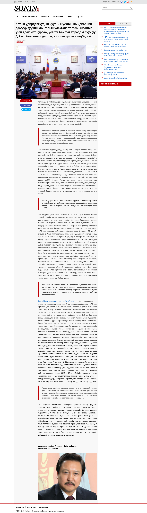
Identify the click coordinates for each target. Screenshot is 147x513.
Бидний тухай (31, 507)
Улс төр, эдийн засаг (29, 17)
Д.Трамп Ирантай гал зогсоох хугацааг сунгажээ (114, 73)
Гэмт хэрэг (45, 17)
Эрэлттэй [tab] (123, 23)
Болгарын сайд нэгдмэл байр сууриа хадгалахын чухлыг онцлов (116, 54)
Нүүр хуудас (20, 507)
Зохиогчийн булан (109, 84)
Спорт (70, 17)
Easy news (80, 17)
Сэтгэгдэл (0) (26, 100)
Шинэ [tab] (107, 23)
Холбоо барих (43, 507)
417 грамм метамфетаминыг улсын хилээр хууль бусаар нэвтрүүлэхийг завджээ (116, 39)
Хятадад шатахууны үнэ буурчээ (115, 50)
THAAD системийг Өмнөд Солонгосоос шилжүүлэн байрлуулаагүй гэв (113, 67)
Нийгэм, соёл (58, 17)
